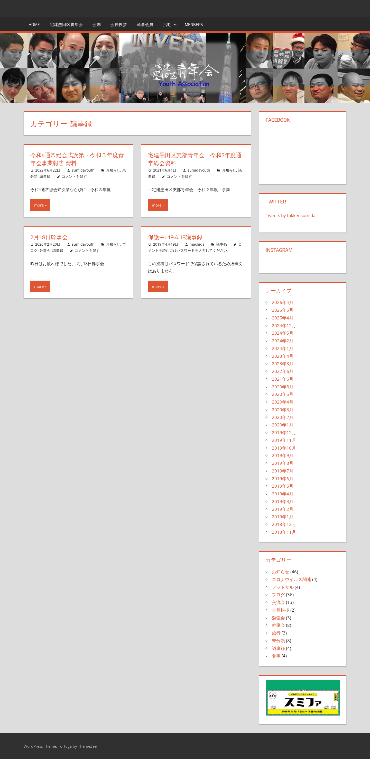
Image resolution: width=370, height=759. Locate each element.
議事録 (45, 176)
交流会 (278, 602)
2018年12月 (284, 524)
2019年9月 (282, 455)
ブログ (278, 594)
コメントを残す (74, 176)
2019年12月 (284, 432)
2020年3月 (282, 410)
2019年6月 (282, 478)
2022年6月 (282, 371)
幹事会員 (145, 24)
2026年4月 (282, 302)
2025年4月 (282, 318)
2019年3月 (282, 501)
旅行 (276, 633)
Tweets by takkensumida (290, 215)
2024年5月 (282, 333)
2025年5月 (282, 310)
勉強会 (278, 618)
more (39, 205)
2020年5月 (282, 394)
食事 (276, 656)
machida (197, 244)
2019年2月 (282, 509)
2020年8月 (282, 387)
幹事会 (45, 250)
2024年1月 (282, 348)
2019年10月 (284, 448)
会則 (96, 24)
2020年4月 (282, 402)
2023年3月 (282, 364)
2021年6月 (282, 379)
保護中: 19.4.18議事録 (175, 237)
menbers (194, 24)
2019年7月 (282, 471)
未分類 (278, 641)
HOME (34, 24)
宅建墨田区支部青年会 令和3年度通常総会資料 (195, 159)
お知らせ (113, 170)
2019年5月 (282, 486)
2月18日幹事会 (49, 237)
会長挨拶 (118, 24)
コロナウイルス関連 (291, 579)
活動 (170, 24)
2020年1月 (282, 425)
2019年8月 (282, 463)
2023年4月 (282, 356)
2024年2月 (282, 341)
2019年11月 (284, 440)
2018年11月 (284, 532)
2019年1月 (282, 517)
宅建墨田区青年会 (66, 24)
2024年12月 (284, 325)
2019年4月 (282, 494)
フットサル (283, 587)
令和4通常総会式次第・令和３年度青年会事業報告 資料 (77, 159)
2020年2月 (282, 417)
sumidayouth (83, 170)
